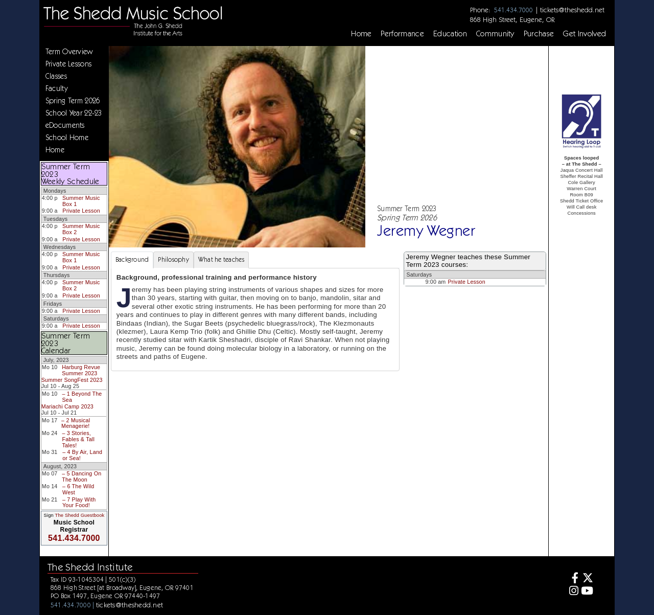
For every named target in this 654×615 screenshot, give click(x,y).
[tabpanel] (255, 319)
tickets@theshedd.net (572, 10)
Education (450, 34)
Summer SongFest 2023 (72, 380)
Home (361, 34)
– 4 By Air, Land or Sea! (82, 455)
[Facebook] (572, 579)
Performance (402, 34)
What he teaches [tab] (221, 259)
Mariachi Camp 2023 (67, 406)
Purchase (539, 34)
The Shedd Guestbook (80, 515)
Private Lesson (81, 211)
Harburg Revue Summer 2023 (81, 370)
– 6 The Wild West (78, 489)
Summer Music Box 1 (81, 201)
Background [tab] (132, 259)
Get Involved (584, 34)
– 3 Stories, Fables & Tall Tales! (78, 439)
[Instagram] (572, 591)
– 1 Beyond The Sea (82, 397)
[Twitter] (587, 579)
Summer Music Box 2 (81, 229)
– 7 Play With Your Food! (79, 502)
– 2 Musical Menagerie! (75, 423)
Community (495, 34)
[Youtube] (587, 591)
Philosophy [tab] (173, 259)
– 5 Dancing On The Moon (81, 476)
